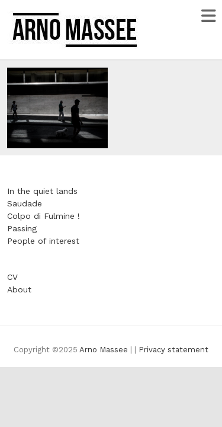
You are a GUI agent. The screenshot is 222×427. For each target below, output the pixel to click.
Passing (22, 228)
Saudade (24, 203)
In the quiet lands (42, 191)
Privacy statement (173, 349)
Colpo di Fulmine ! (43, 216)
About (19, 289)
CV (12, 277)
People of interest (43, 241)
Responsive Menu (208, 15)
